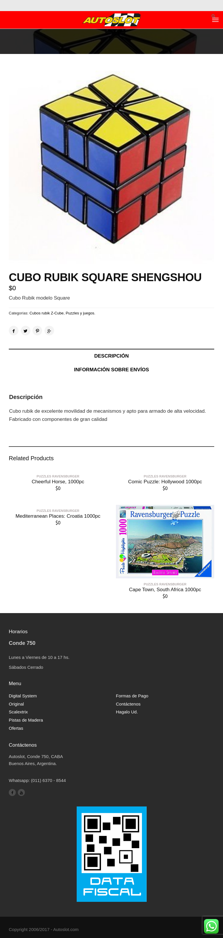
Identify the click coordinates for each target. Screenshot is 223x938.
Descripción (111, 356)
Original (16, 703)
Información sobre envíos (111, 369)
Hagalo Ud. (127, 711)
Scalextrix (18, 711)
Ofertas (16, 728)
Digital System (23, 695)
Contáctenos (128, 703)
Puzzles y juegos (80, 313)
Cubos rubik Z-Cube (47, 313)
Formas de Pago (132, 695)
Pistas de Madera (26, 720)
